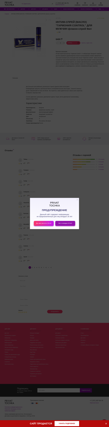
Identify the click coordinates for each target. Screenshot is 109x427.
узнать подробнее (67, 423)
